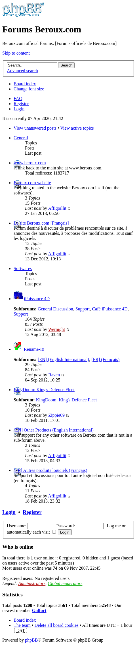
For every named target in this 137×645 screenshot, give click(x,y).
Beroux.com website (32, 182)
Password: (65, 525)
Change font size (29, 88)
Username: (16, 525)
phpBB (31, 640)
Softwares (23, 268)
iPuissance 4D (37, 298)
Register (21, 103)
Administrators (31, 583)
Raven (54, 374)
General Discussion (55, 308)
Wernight (56, 329)
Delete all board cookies (57, 625)
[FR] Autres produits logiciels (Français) (50, 470)
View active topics (77, 128)
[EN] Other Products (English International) (54, 430)
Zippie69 (56, 415)
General (21, 137)
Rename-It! (34, 349)
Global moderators (65, 583)
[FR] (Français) (105, 359)
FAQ (18, 98)
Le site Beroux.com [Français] (41, 223)
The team (22, 625)
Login (19, 108)
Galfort (39, 610)
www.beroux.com (30, 162)
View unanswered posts (35, 128)
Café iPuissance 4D (109, 308)
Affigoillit (57, 208)
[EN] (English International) (63, 359)
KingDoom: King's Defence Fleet (44, 389)
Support (82, 308)
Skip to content (16, 53)
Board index (25, 83)
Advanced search (22, 70)
